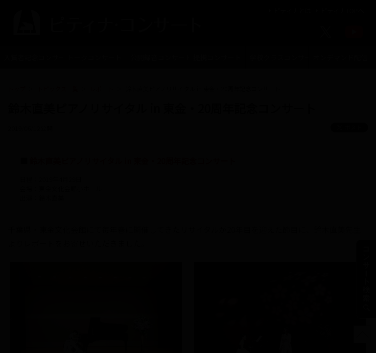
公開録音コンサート (159, 57)
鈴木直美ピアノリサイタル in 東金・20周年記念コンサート (132, 161)
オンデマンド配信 (340, 57)
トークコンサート (94, 57)
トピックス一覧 (57, 88)
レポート (102, 88)
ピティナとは (288, 10)
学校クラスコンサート (279, 57)
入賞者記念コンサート (33, 57)
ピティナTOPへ (338, 10)
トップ (16, 88)
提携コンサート (217, 57)
